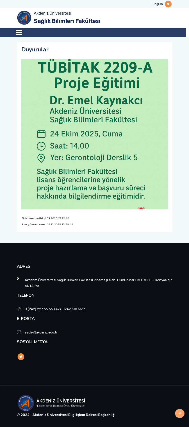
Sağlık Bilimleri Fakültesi (67, 21)
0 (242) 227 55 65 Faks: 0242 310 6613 (55, 309)
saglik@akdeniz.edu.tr (41, 332)
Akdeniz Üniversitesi (52, 13)
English (158, 4)
